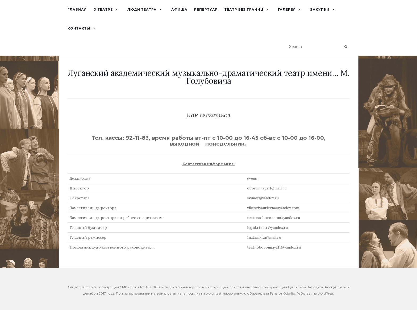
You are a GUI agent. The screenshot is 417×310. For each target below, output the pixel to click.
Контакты (79, 28)
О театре (103, 9)
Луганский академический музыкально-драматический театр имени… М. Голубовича (208, 77)
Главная (77, 9)
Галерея (287, 9)
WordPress (326, 293)
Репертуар (206, 9)
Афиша (179, 9)
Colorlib (289, 293)
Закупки (320, 9)
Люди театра (142, 9)
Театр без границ (243, 9)
